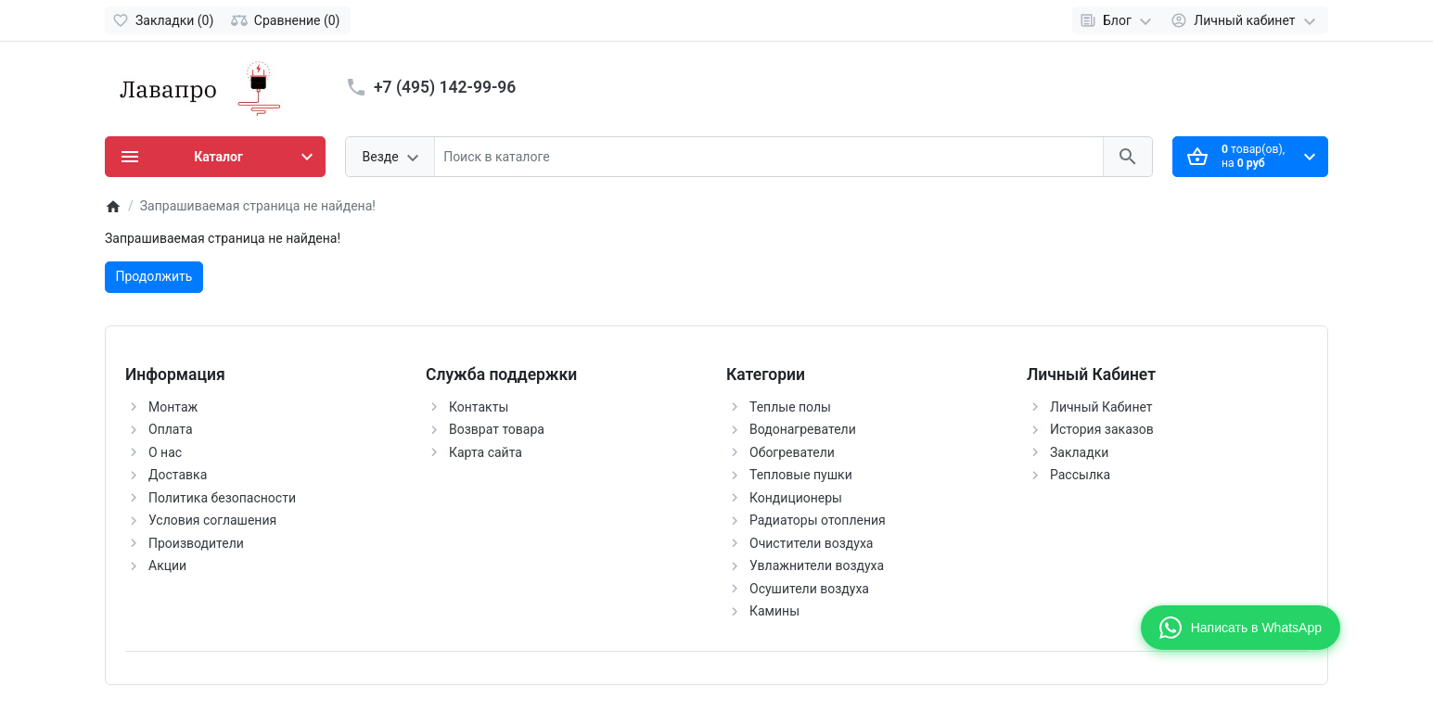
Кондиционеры (795, 497)
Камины (774, 610)
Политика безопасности (222, 497)
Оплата (170, 429)
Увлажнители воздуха (816, 565)
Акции (167, 565)
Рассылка (1080, 474)
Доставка (177, 474)
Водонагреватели (802, 429)
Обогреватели (792, 452)
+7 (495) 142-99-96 (445, 87)
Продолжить (154, 276)
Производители (196, 543)
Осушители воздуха (809, 588)
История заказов (1102, 429)
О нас (165, 452)
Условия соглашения (212, 520)
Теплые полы (790, 407)
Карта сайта (485, 452)
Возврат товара (496, 429)
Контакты (478, 407)
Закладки (1079, 452)
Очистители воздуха (811, 543)
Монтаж (173, 407)
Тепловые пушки (800, 474)
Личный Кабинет (1101, 407)
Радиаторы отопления (817, 520)
